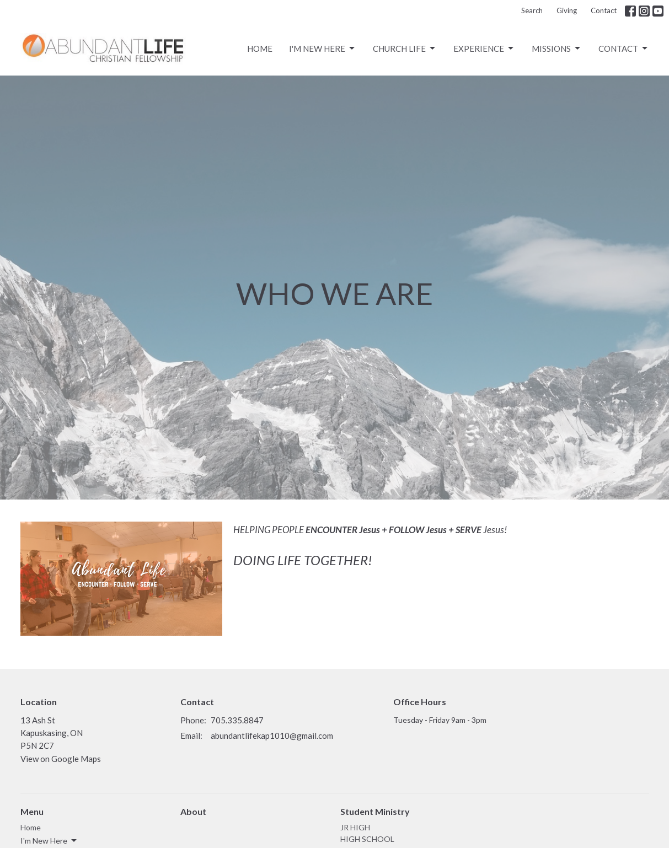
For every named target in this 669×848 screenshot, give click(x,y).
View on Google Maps (60, 759)
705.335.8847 (237, 720)
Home (259, 48)
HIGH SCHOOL (367, 839)
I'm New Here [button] (49, 840)
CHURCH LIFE (405, 48)
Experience (484, 48)
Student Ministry (375, 811)
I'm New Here (322, 48)
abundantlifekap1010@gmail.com (272, 735)
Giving (566, 10)
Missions (557, 48)
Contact (604, 10)
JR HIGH (355, 827)
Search (532, 10)
